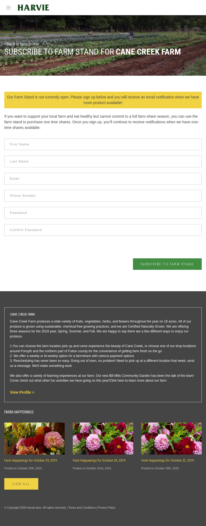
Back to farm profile (21, 44)
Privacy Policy (106, 507)
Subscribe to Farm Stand (167, 264)
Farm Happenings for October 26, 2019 (99, 460)
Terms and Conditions (82, 507)
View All (21, 484)
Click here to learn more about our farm (137, 380)
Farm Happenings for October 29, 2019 (30, 460)
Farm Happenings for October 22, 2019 (167, 460)
